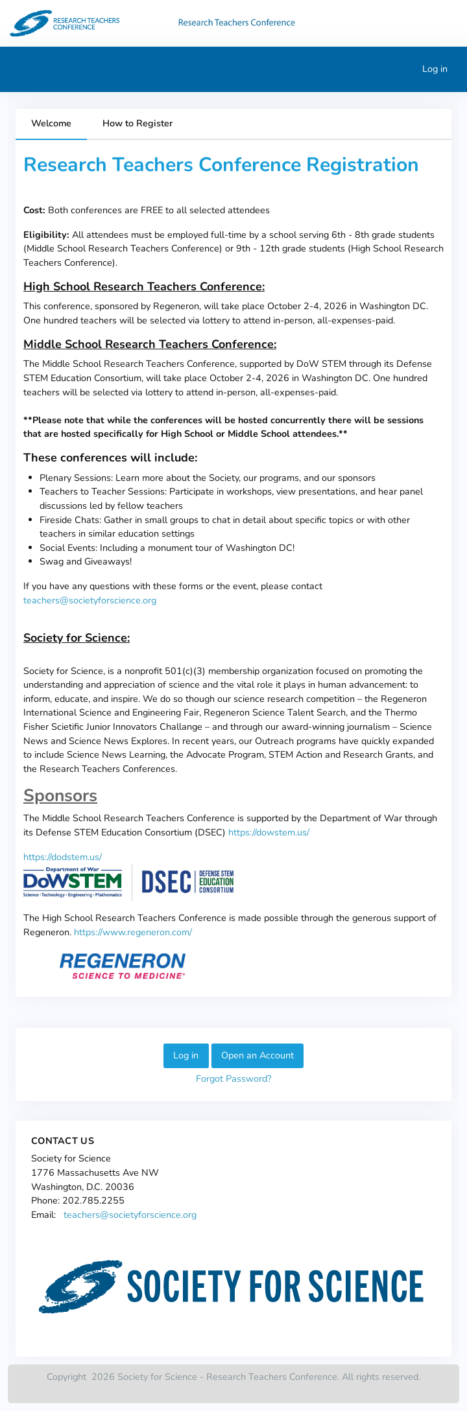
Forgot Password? (233, 1078)
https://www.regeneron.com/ (133, 932)
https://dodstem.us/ (62, 856)
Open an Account (257, 1055)
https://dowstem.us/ (268, 832)
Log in (435, 68)
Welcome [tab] (51, 123)
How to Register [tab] (137, 123)
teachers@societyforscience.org (89, 600)
